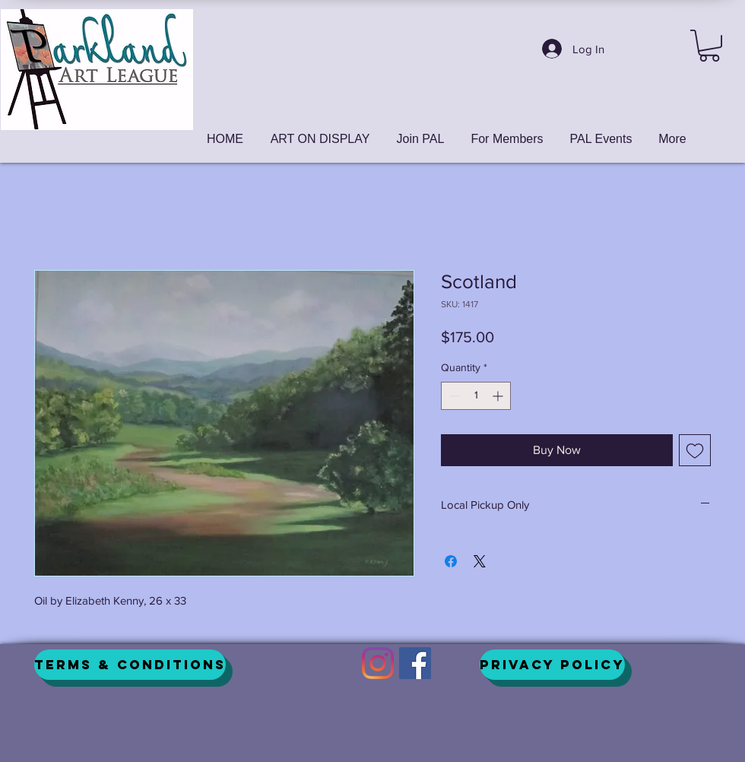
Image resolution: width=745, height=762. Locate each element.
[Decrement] (452, 396)
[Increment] (499, 396)
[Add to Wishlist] (695, 450)
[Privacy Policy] (552, 664)
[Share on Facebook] (451, 561)
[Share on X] (480, 561)
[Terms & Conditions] (130, 664)
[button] (709, 46)
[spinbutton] (476, 396)
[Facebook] (415, 663)
